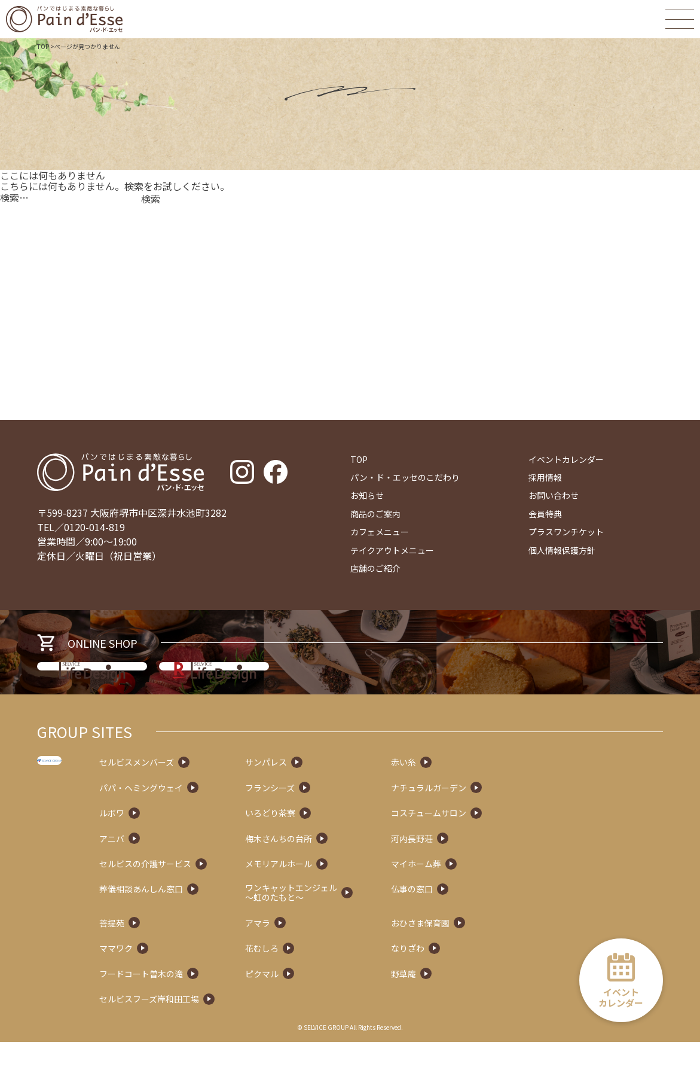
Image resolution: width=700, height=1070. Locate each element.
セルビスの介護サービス (231, 892)
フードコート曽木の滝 (226, 1001)
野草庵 (489, 1001)
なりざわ (493, 976)
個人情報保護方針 (561, 550)
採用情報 (545, 477)
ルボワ (197, 841)
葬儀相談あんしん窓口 (226, 917)
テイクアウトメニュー (392, 550)
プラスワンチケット (566, 532)
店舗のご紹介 (375, 568)
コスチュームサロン (514, 841)
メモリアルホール (364, 892)
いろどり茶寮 (356, 841)
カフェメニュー (379, 532)
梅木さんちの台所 (364, 866)
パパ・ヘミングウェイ (226, 816)
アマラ (343, 951)
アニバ (197, 866)
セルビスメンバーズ (222, 790)
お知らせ (367, 495)
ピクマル (347, 1001)
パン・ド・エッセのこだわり (405, 477)
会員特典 (545, 514)
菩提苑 (197, 951)
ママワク (201, 976)
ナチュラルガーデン (514, 816)
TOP (43, 46)
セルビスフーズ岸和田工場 (235, 1027)
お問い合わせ (553, 495)
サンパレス (351, 790)
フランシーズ (355, 816)
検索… (14, 197)
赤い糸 (489, 790)
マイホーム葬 (501, 892)
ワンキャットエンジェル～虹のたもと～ (377, 920)
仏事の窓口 (497, 917)
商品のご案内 (375, 514)
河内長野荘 (497, 866)
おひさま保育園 (505, 951)
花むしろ (347, 976)
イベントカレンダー (566, 459)
